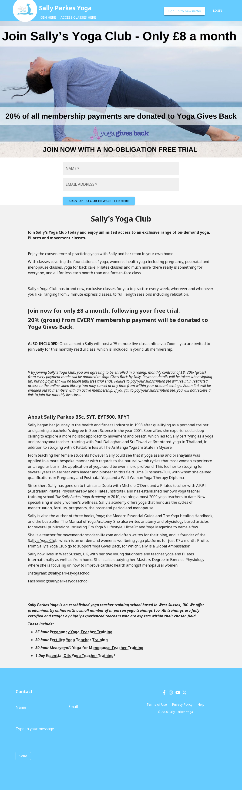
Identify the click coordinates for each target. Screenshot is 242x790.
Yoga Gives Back (106, 546)
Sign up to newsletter (184, 11)
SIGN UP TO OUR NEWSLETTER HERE (99, 201)
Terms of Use (157, 704)
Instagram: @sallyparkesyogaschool (59, 573)
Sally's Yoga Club (42, 540)
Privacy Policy (182, 704)
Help (201, 704)
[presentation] (36, 767)
